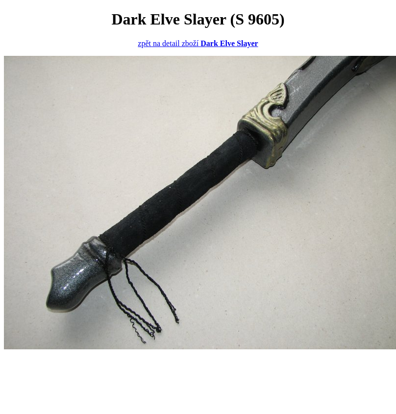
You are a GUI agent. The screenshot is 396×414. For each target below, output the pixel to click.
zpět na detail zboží (198, 43)
